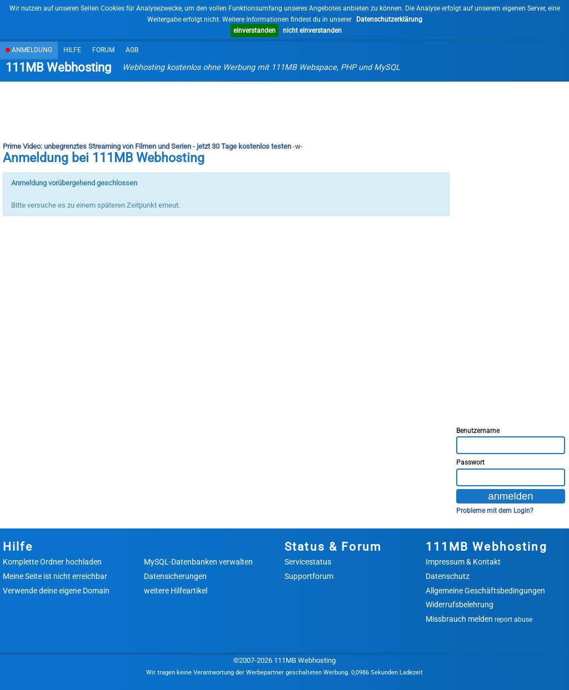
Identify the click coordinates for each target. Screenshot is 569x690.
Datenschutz (448, 576)
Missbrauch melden (479, 619)
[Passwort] (510, 477)
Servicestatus (307, 561)
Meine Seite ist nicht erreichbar (55, 576)
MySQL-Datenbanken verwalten (198, 561)
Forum (103, 50)
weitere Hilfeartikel (175, 590)
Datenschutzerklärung (389, 19)
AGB (132, 50)
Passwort (470, 462)
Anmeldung (29, 50)
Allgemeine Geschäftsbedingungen (485, 590)
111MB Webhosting (58, 67)
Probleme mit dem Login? (494, 511)
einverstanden (254, 30)
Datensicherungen (175, 576)
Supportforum (308, 576)
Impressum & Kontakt (463, 561)
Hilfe (72, 50)
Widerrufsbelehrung (459, 604)
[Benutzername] (510, 445)
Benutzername (478, 431)
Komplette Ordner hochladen (52, 561)
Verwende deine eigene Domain (56, 590)
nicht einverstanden (312, 30)
